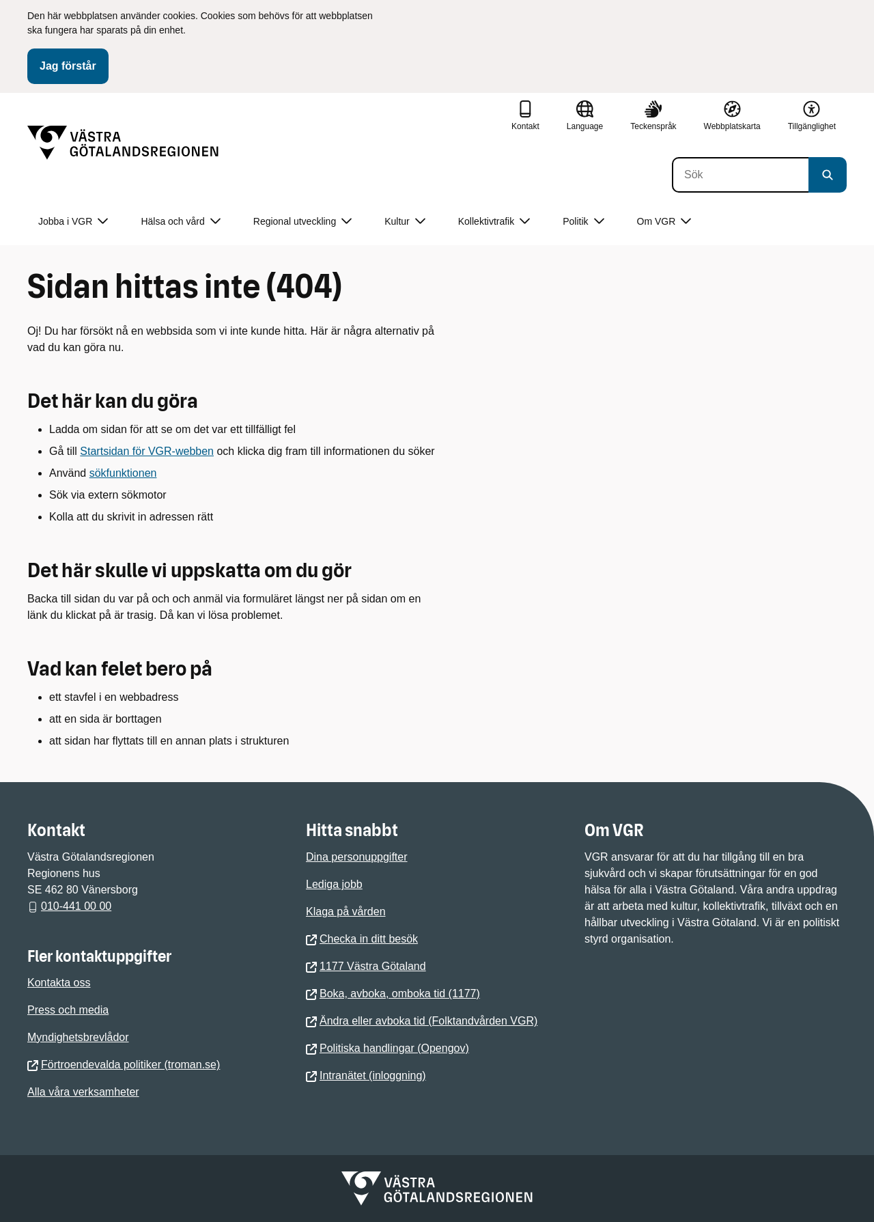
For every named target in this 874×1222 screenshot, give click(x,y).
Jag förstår (68, 66)
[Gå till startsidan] (122, 143)
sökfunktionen (123, 473)
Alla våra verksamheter (83, 1092)
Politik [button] (583, 221)
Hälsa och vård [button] (180, 221)
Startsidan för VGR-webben (147, 451)
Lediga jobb (334, 884)
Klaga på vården (346, 911)
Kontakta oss (59, 982)
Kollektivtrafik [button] (494, 221)
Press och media (68, 1010)
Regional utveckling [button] (302, 221)
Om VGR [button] (664, 221)
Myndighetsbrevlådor (78, 1037)
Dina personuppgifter (357, 857)
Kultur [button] (404, 221)
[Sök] (740, 175)
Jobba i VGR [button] (73, 221)
